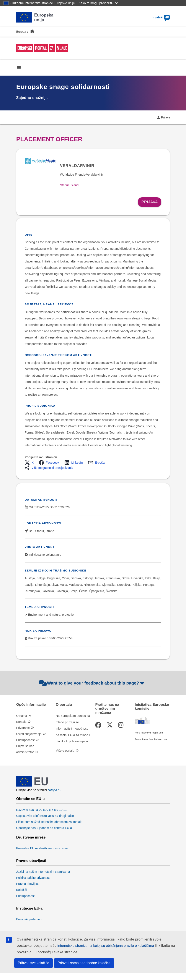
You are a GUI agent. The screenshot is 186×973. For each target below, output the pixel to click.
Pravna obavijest (27, 884)
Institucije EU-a (29, 908)
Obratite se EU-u (30, 799)
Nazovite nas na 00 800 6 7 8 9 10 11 (41, 809)
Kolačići (21, 890)
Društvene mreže (31, 837)
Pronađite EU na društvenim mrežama (42, 848)
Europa (21, 31)
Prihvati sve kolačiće (33, 963)
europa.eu (54, 790)
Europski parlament (29, 919)
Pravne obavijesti (31, 861)
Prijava (165, 117)
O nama (21, 715)
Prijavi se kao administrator (25, 749)
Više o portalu (65, 750)
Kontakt (21, 722)
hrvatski (161, 17)
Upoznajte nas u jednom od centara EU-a (44, 828)
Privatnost (23, 728)
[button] (30, 462)
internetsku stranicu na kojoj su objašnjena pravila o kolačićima (105, 945)
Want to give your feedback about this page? (92, 683)
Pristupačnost (25, 740)
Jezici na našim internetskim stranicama (43, 871)
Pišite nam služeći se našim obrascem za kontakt (49, 822)
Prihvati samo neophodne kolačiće (84, 963)
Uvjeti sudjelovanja (29, 734)
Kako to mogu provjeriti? (98, 3)
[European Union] (32, 785)
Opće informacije (31, 705)
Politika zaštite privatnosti (33, 877)
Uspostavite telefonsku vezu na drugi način (45, 816)
